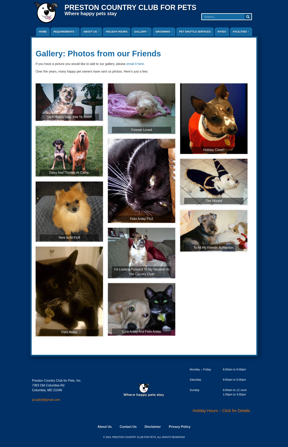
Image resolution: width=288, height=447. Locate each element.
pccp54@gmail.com (46, 399)
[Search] (247, 17)
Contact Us (128, 426)
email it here (135, 64)
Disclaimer (153, 426)
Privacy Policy (180, 426)
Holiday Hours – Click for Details (221, 410)
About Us (104, 426)
